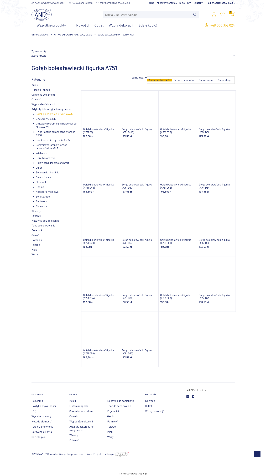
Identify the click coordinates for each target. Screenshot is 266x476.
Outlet (148, 405)
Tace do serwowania (43, 225)
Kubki (35, 84)
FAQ (34, 411)
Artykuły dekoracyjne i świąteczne (51, 109)
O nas (151, 3)
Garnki (35, 235)
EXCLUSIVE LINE (46, 118)
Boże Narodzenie (45, 157)
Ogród (39, 167)
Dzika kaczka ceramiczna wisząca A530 (55, 133)
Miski (35, 249)
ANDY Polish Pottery (196, 390)
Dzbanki (36, 215)
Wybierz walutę (39, 51)
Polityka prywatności (44, 405)
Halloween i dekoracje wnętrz (53, 162)
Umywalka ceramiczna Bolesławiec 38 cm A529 (56, 125)
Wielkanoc (42, 153)
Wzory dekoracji (154, 411)
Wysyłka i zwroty (41, 416)
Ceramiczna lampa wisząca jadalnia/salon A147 (51, 146)
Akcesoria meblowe (47, 191)
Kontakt (198, 3)
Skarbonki (41, 182)
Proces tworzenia (167, 3)
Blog (182, 3)
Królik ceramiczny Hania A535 (53, 140)
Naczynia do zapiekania (45, 220)
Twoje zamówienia (42, 426)
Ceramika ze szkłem (43, 94)
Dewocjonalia (43, 177)
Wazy (35, 254)
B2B (189, 3)
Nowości (150, 400)
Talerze (36, 244)
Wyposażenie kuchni (43, 104)
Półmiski (37, 239)
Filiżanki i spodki (41, 89)
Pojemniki (37, 230)
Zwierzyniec (43, 196)
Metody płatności (42, 421)
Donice (40, 186)
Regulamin (38, 400)
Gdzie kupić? (39, 436)
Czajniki (36, 99)
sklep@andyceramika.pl (221, 3)
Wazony (36, 211)
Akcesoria (42, 206)
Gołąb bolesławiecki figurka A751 (55, 113)
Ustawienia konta (42, 431)
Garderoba (42, 201)
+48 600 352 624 (222, 25)
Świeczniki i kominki (47, 172)
